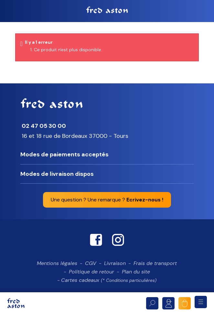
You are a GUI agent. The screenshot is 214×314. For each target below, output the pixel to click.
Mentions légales (57, 265)
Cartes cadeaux (108, 282)
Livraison (115, 265)
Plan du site (136, 273)
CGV (90, 265)
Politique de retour (91, 273)
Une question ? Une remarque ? (107, 202)
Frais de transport (155, 265)
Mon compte (168, 303)
